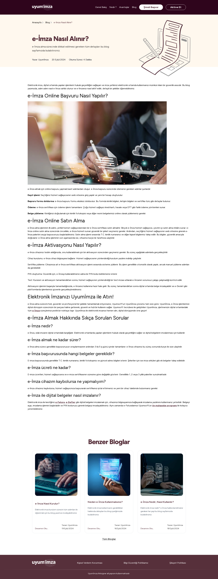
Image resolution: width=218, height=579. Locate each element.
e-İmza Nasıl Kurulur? (47, 503)
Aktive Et (175, 7)
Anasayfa (36, 22)
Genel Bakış (101, 7)
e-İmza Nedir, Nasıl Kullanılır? (157, 501)
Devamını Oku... (42, 528)
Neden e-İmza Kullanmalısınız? (105, 501)
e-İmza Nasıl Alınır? (63, 22)
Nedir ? (113, 7)
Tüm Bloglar (109, 539)
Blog (134, 7)
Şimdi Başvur (151, 7)
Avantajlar (124, 7)
